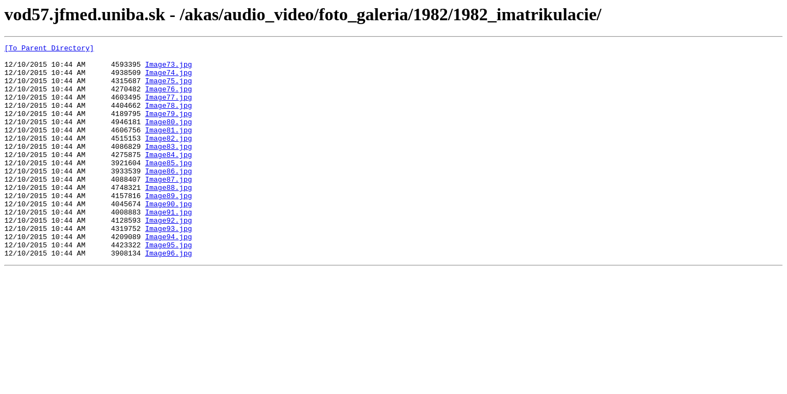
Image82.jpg (168, 158)
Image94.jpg (168, 276)
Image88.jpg (168, 217)
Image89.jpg (168, 226)
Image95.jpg (168, 286)
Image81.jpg (168, 148)
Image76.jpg (168, 98)
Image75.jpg (168, 89)
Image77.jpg (168, 108)
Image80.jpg (168, 138)
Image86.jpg (168, 197)
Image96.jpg (168, 295)
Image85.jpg (168, 187)
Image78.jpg (168, 118)
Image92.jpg (168, 256)
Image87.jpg (168, 207)
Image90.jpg (168, 236)
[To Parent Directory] (49, 49)
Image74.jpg (168, 79)
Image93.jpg (168, 266)
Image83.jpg (168, 167)
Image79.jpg (168, 128)
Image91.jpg (168, 246)
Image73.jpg (168, 69)
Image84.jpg (168, 177)
